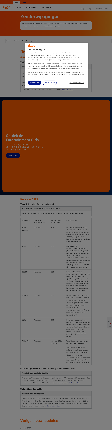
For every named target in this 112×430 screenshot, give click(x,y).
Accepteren (34, 83)
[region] (56, 65)
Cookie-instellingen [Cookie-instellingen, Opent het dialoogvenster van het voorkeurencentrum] (77, 83)
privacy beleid (75, 75)
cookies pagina (59, 75)
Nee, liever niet (49, 83)
